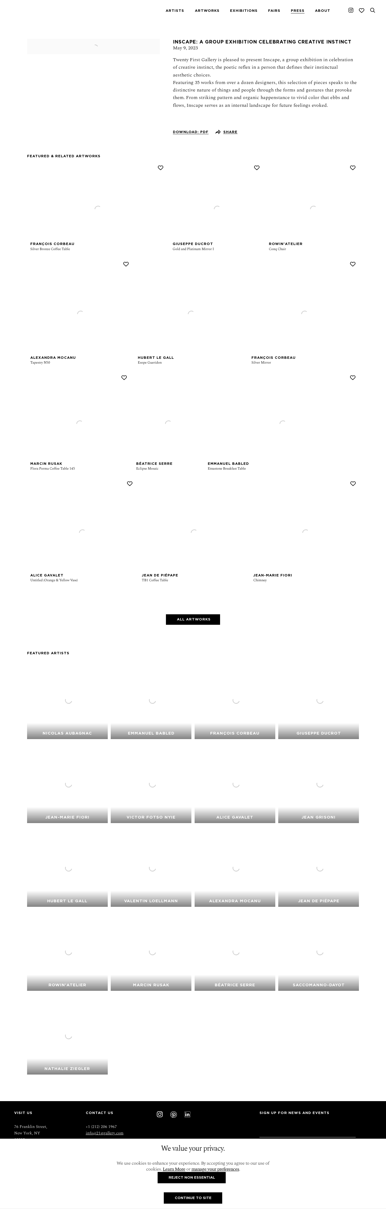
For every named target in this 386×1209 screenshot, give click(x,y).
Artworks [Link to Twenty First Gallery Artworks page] (207, 11)
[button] (160, 167)
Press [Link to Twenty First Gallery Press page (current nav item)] (298, 11)
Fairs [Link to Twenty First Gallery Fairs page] (274, 11)
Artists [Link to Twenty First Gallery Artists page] (175, 11)
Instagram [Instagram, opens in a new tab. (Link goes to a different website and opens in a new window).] (351, 10)
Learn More (174, 1169)
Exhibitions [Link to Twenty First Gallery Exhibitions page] (244, 11)
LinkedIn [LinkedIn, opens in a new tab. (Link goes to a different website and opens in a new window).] (187, 1114)
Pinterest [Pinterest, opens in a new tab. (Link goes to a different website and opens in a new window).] (173, 1114)
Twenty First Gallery (38, 10)
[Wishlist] (361, 10)
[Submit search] (372, 10)
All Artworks (193, 619)
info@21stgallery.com (105, 1133)
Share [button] (230, 132)
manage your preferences (215, 1169)
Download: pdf (191, 132)
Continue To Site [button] (193, 1198)
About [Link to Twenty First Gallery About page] (322, 11)
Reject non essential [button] (192, 1177)
